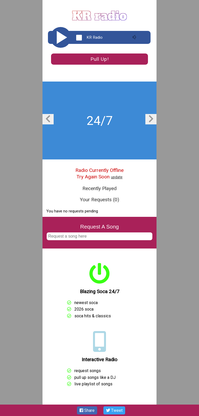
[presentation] (48, 119)
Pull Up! (99, 59)
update (117, 177)
